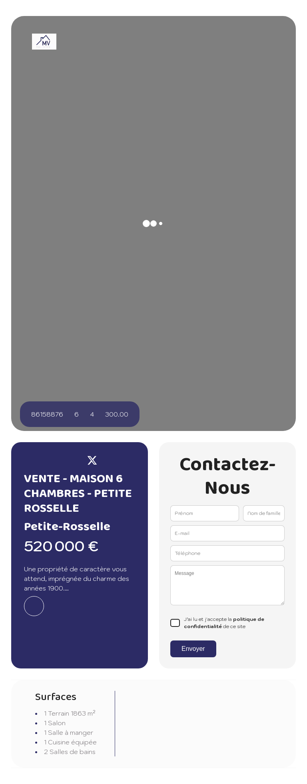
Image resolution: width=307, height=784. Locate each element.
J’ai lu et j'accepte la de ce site (224, 622)
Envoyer (193, 648)
